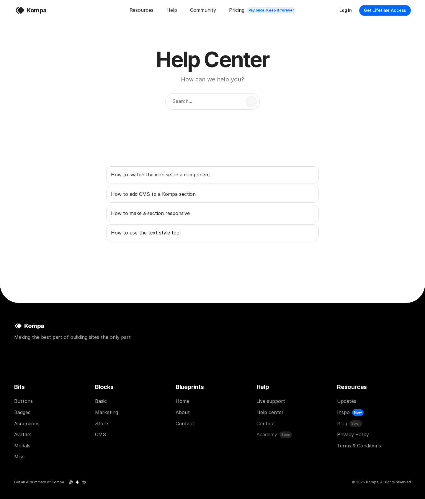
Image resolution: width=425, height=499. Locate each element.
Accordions (27, 423)
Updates (346, 401)
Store (101, 423)
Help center (270, 412)
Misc (19, 456)
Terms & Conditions (359, 446)
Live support (270, 401)
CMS (100, 434)
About (183, 412)
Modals (22, 446)
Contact (185, 423)
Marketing (106, 412)
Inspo (343, 412)
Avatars (23, 434)
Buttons (23, 401)
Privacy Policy (353, 434)
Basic (101, 401)
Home (182, 401)
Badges (22, 412)
